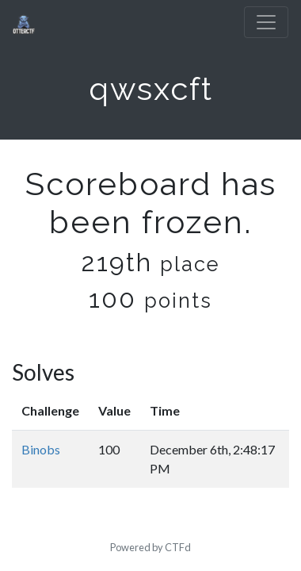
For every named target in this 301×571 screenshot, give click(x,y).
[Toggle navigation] (266, 22)
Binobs (40, 449)
